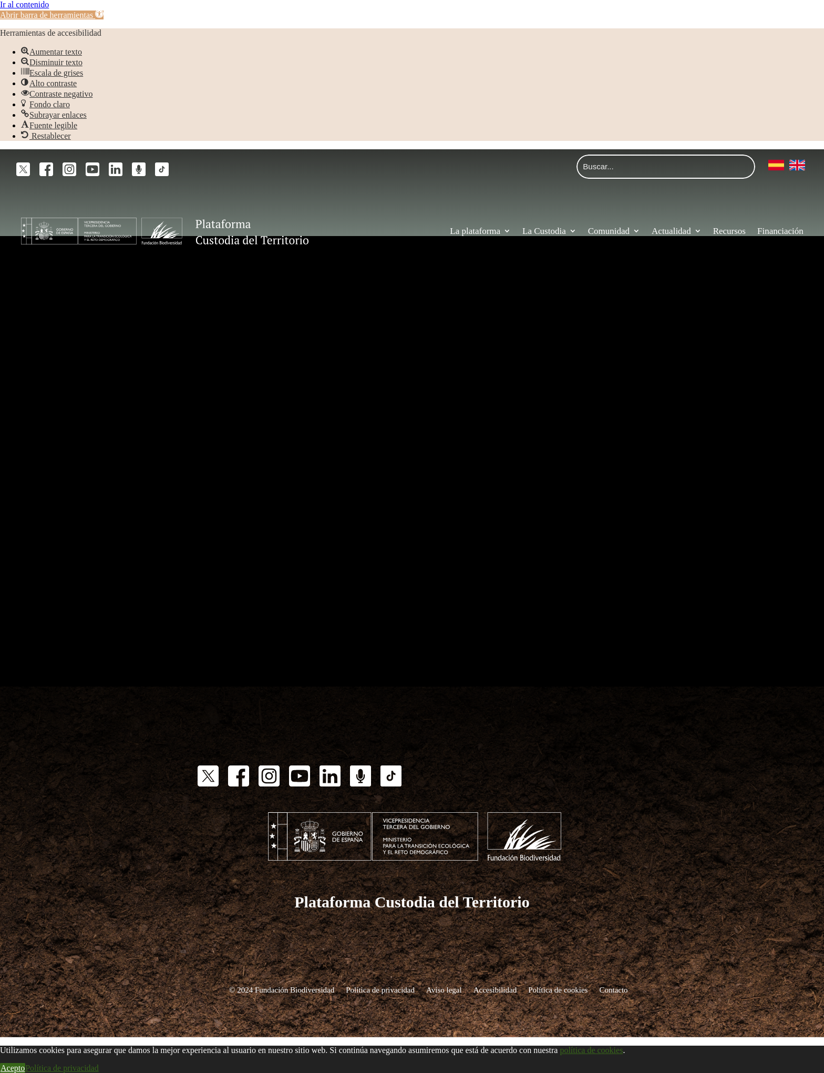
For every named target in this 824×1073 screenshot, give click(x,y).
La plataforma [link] (475, 231)
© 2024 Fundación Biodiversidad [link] (281, 990)
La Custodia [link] (544, 231)
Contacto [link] (613, 990)
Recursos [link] (729, 231)
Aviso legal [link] (444, 990)
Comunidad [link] (609, 231)
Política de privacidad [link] (380, 990)
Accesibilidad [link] (495, 990)
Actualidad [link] (671, 231)
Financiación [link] (780, 231)
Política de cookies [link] (558, 990)
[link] (52, 15)
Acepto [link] (13, 1068)
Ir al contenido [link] (24, 4)
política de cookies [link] (591, 1050)
